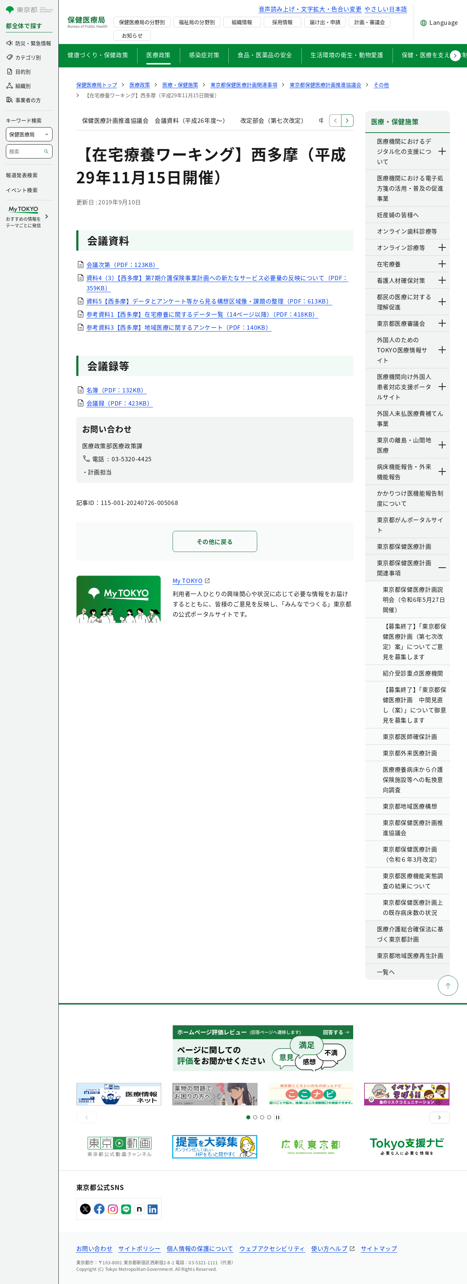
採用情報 (282, 22)
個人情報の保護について (200, 1248)
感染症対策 (204, 54)
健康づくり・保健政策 (97, 54)
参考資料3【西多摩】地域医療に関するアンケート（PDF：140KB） (179, 327)
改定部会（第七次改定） (273, 120)
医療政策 (158, 54)
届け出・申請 (325, 22)
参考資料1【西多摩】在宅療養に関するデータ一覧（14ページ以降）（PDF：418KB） (202, 314)
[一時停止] (277, 1117)
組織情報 (242, 22)
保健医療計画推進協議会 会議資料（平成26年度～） (155, 120)
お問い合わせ (94, 1248)
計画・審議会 (369, 22)
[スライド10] (269, 1117)
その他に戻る (215, 541)
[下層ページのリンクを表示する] (442, 151)
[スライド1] (248, 1117)
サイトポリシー (139, 1248)
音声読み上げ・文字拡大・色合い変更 (310, 8)
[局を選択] (29, 134)
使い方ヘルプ (329, 1248)
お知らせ (132, 35)
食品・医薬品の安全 (265, 54)
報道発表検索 (22, 175)
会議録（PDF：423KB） (119, 403)
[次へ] (439, 1117)
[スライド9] (262, 1117)
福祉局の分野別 (197, 22)
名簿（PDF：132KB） (116, 389)
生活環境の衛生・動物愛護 (346, 54)
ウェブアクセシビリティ (272, 1248)
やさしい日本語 (385, 8)
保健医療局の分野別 (142, 22)
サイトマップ (379, 1248)
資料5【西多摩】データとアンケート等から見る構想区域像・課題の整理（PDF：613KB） (209, 301)
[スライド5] (255, 1117)
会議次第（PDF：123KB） (122, 264)
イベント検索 (22, 189)
